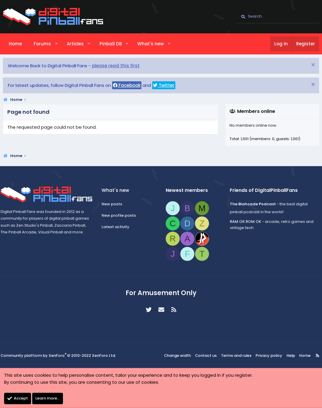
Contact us (207, 355)
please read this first (116, 66)
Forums (42, 44)
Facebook (127, 85)
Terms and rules (236, 355)
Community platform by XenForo (58, 355)
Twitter (163, 85)
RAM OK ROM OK (244, 221)
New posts (113, 204)
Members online (256, 111)
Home (15, 44)
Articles (75, 44)
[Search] (278, 16)
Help (288, 355)
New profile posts (120, 215)
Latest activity (117, 227)
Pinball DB (111, 44)
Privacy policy (268, 355)
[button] (56, 43)
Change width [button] (180, 355)
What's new (150, 44)
